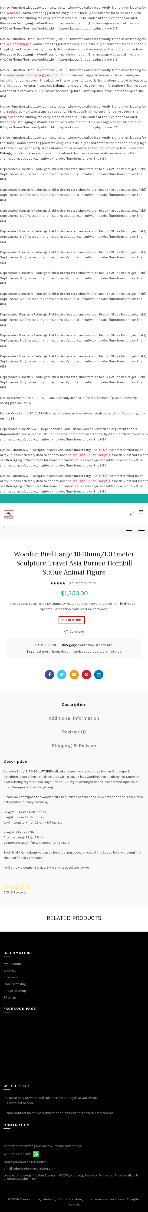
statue (116, 652)
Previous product (129, 530)
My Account (12, 964)
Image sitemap (14, 991)
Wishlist (9, 970)
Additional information (74, 718)
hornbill (37, 777)
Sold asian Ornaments (95, 645)
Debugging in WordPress (35, 23)
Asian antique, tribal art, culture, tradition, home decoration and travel (72, 1199)
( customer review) (83, 583)
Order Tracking (14, 984)
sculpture (100, 652)
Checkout (10, 977)
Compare (76, 632)
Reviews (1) (74, 732)
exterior (42, 652)
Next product (141, 530)
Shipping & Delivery (74, 745)
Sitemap (9, 997)
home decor (61, 652)
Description (74, 704)
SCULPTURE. (42, 771)
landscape (81, 652)
